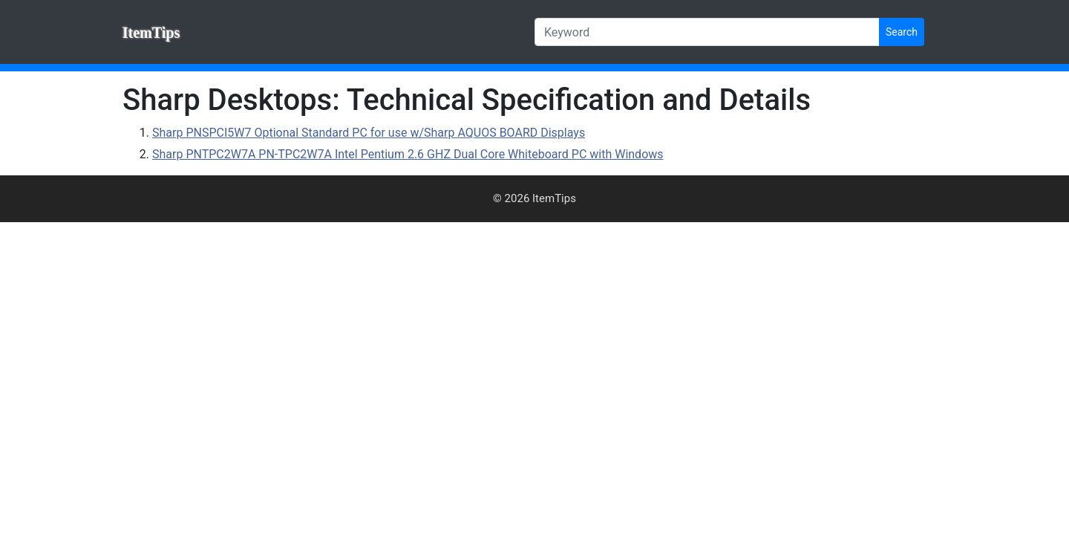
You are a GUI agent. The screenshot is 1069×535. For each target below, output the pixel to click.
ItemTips (151, 33)
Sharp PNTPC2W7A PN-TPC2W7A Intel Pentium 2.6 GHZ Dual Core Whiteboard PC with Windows (408, 154)
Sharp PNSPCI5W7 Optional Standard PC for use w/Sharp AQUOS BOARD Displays (368, 133)
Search (902, 32)
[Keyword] (707, 32)
